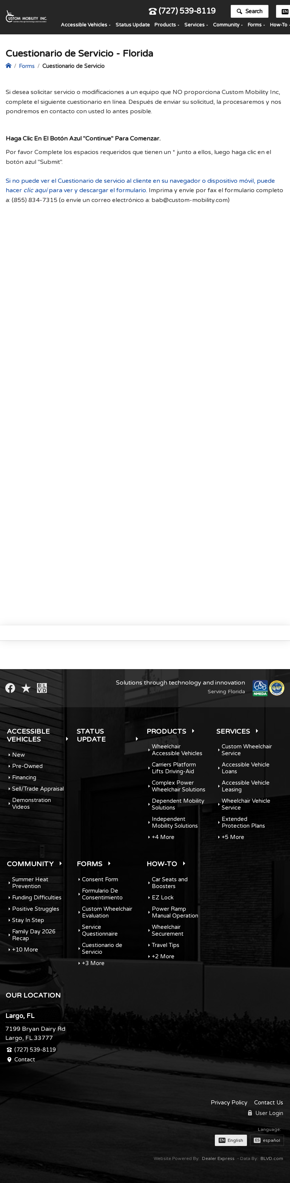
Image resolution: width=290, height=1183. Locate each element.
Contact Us (268, 1102)
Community (226, 26)
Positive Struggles (35, 908)
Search (249, 12)
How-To (162, 864)
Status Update (133, 26)
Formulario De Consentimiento (102, 894)
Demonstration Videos (31, 803)
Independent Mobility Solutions (175, 822)
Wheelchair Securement (168, 930)
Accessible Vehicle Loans (246, 768)
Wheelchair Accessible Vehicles (177, 750)
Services (194, 26)
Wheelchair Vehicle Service (246, 804)
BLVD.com (272, 1158)
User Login (265, 1113)
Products (165, 26)
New (18, 754)
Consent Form (100, 879)
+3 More (93, 963)
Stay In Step (28, 920)
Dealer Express (218, 1158)
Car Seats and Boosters (170, 883)
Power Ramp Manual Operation (175, 912)
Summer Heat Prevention (30, 883)
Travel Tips (165, 945)
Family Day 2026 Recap (34, 935)
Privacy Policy (229, 1102)
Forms (255, 26)
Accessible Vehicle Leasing (246, 786)
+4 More (163, 837)
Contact (24, 1059)
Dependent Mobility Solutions (178, 804)
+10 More (25, 949)
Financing (24, 777)
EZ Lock (163, 897)
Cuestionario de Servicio (102, 948)
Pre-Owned (27, 766)
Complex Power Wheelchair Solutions (178, 786)
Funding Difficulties (37, 897)
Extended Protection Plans (243, 822)
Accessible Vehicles (84, 26)
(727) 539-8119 (182, 13)
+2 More (163, 956)
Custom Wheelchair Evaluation (107, 912)
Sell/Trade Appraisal (38, 788)
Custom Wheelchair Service (247, 750)
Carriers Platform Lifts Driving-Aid (174, 768)
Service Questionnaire (100, 930)
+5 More (233, 837)
